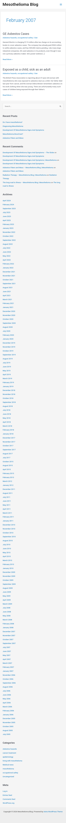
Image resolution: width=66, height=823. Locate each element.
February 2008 (8, 624)
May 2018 (6, 418)
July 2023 (6, 212)
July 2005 (6, 734)
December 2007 (9, 631)
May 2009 (6, 596)
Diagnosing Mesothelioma (13, 126)
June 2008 (7, 612)
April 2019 (7, 374)
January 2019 (8, 386)
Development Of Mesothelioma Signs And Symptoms (23, 130)
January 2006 (8, 715)
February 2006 (8, 711)
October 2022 (8, 236)
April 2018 (7, 422)
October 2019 (8, 351)
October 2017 (8, 446)
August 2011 (8, 493)
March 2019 (7, 378)
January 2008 (8, 627)
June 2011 (7, 501)
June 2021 (7, 291)
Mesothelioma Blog (20, 4)
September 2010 (9, 537)
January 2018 (8, 434)
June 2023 (7, 216)
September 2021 (9, 283)
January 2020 (8, 339)
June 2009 (7, 592)
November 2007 (9, 635)
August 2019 (8, 359)
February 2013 (8, 477)
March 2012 (7, 481)
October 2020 (8, 319)
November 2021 (9, 276)
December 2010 (9, 525)
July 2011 (6, 497)
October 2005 (8, 726)
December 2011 (9, 489)
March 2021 (7, 299)
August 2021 (8, 287)
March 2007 (7, 663)
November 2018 (9, 394)
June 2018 (7, 414)
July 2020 (6, 331)
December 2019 (9, 343)
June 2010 (7, 548)
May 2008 (6, 616)
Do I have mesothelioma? (12, 122)
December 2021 (9, 272)
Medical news (8, 765)
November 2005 (9, 722)
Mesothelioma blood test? (13, 134)
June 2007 (7, 651)
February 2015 (8, 473)
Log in (5, 791)
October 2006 (8, 679)
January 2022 (8, 268)
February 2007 (8, 667)
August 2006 (8, 687)
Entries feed (7, 795)
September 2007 (9, 643)
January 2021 (8, 307)
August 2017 (8, 454)
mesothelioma (8, 769)
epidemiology (8, 757)
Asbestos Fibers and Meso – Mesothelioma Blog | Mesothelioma (28, 167)
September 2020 (9, 323)
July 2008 (6, 608)
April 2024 (7, 200)
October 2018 (8, 398)
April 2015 (7, 469)
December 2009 (9, 572)
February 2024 (8, 204)
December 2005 (9, 718)
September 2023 (9, 208)
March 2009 (7, 604)
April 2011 (7, 509)
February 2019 (8, 382)
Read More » (7, 59)
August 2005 (8, 730)
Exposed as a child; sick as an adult (26, 69)
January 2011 (8, 521)
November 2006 (9, 675)
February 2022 (8, 264)
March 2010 (7, 560)
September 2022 (9, 240)
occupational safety (25, 38)
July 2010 (6, 544)
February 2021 (8, 303)
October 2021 (8, 280)
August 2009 (8, 588)
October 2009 (8, 580)
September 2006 (9, 683)
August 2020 (8, 327)
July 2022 (6, 248)
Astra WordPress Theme (53, 812)
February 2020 (8, 335)
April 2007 (7, 659)
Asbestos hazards (10, 38)
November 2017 (9, 442)
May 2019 (6, 371)
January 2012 (8, 485)
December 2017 (9, 438)
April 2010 (7, 556)
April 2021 (7, 295)
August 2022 (8, 244)
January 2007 (8, 671)
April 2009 (7, 600)
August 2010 (8, 541)
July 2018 (6, 410)
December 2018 (9, 390)
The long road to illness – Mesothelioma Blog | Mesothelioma (27, 182)
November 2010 (9, 529)
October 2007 (8, 639)
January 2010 (8, 568)
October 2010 (8, 533)
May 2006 (6, 699)
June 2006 (7, 695)
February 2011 (8, 517)
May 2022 (6, 256)
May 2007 (6, 655)
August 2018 (8, 406)
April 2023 (7, 220)
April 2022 (7, 260)
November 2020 (9, 315)
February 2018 (8, 430)
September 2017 (9, 450)
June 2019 (7, 367)
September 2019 (9, 355)
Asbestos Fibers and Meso (13, 138)
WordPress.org (8, 803)
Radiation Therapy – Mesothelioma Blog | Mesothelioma (24, 175)
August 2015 (8, 465)
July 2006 (6, 691)
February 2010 (8, 564)
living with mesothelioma (12, 761)
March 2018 (7, 426)
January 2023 (8, 228)
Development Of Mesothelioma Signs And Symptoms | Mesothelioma (30, 160)
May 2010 (6, 552)
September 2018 (9, 402)
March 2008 (7, 620)
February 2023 (8, 224)
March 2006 (7, 707)
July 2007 (6, 647)
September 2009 (9, 584)
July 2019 (6, 363)
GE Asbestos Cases (16, 34)
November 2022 (9, 232)
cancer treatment (9, 753)
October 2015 (8, 462)
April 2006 (7, 703)
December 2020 (9, 311)
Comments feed (9, 799)
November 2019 (9, 347)
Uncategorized (8, 776)
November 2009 (9, 576)
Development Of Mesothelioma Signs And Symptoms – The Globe (28, 152)
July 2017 (6, 458)
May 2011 (6, 505)
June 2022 (7, 252)
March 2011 (7, 513)
